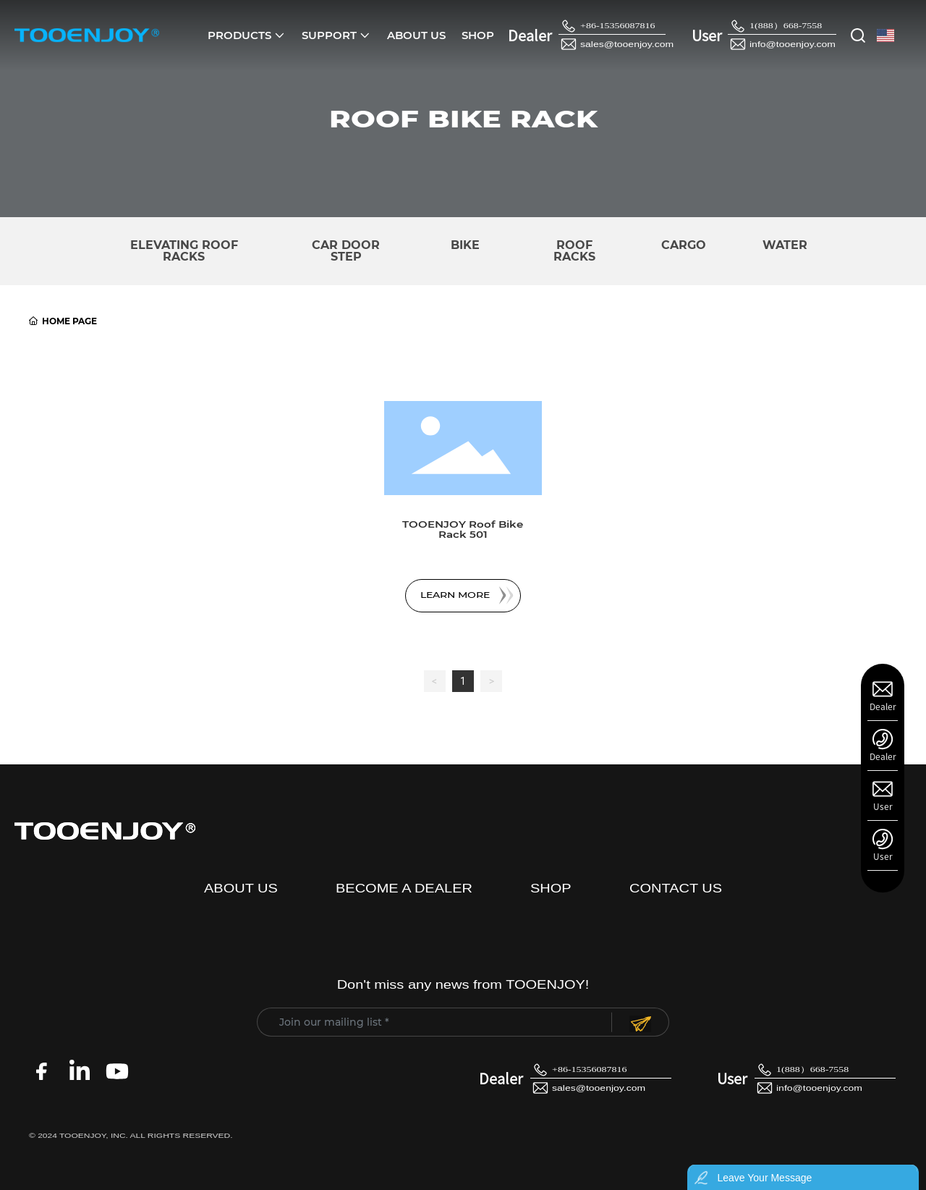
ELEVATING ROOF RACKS (184, 250)
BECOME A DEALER (404, 888)
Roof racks (574, 250)
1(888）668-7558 (785, 26)
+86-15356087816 (617, 26)
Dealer (883, 706)
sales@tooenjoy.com (627, 44)
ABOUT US (241, 888)
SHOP (551, 888)
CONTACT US (675, 888)
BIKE (465, 245)
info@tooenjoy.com (792, 44)
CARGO (683, 245)
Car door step (346, 250)
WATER (785, 245)
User (883, 806)
